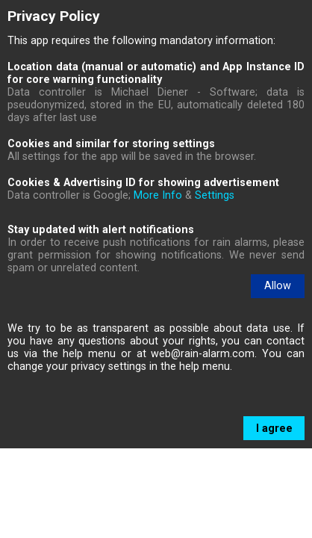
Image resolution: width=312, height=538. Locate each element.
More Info (158, 195)
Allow (277, 285)
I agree (274, 518)
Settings (214, 195)
